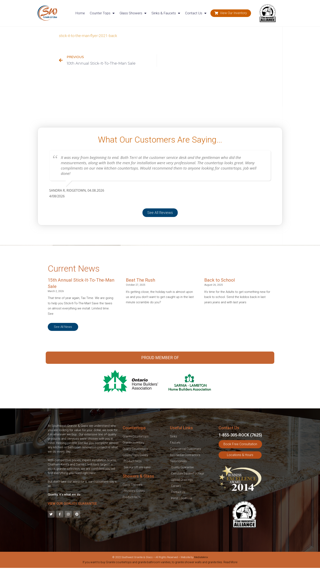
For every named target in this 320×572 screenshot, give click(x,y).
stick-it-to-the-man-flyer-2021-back (88, 35)
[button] (230, 13)
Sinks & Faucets (165, 13)
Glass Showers (133, 13)
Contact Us (196, 13)
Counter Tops (102, 13)
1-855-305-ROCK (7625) (240, 435)
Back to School (219, 280)
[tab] (160, 563)
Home (80, 13)
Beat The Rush (140, 280)
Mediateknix (201, 557)
